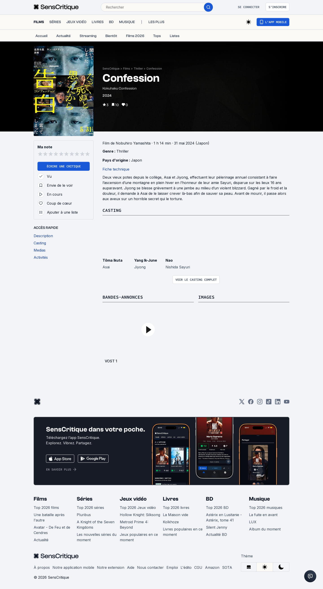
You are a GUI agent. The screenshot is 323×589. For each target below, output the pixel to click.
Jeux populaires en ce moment (139, 537)
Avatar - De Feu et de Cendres (52, 530)
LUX (252, 522)
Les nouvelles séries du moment (96, 537)
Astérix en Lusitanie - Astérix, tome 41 (224, 517)
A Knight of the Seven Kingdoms (95, 525)
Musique (259, 499)
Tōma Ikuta (112, 260)
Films (126, 68)
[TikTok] (268, 403)
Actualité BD (216, 534)
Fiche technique (116, 169)
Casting (112, 210)
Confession (154, 68)
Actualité (41, 540)
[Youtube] (286, 403)
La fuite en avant (263, 514)
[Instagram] (259, 403)
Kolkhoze (171, 522)
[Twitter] (241, 403)
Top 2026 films (46, 507)
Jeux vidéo (133, 499)
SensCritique (111, 68)
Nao (169, 260)
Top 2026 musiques (265, 507)
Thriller (138, 68)
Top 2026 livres (176, 507)
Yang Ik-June (145, 260)
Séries (84, 499)
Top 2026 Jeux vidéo (138, 507)
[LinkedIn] (277, 403)
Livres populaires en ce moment (183, 532)
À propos (42, 567)
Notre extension (110, 567)
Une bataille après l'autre (49, 517)
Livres (170, 499)
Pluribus (84, 514)
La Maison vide (175, 514)
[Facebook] (250, 403)
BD (209, 499)
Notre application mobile (73, 567)
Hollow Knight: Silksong (140, 514)
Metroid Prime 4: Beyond (134, 525)
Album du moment (265, 529)
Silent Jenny (216, 527)
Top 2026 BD (217, 507)
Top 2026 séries (90, 507)
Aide (130, 567)
